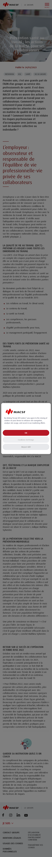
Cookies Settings (26, 440)
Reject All (26, 447)
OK (26, 433)
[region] (26, 428)
